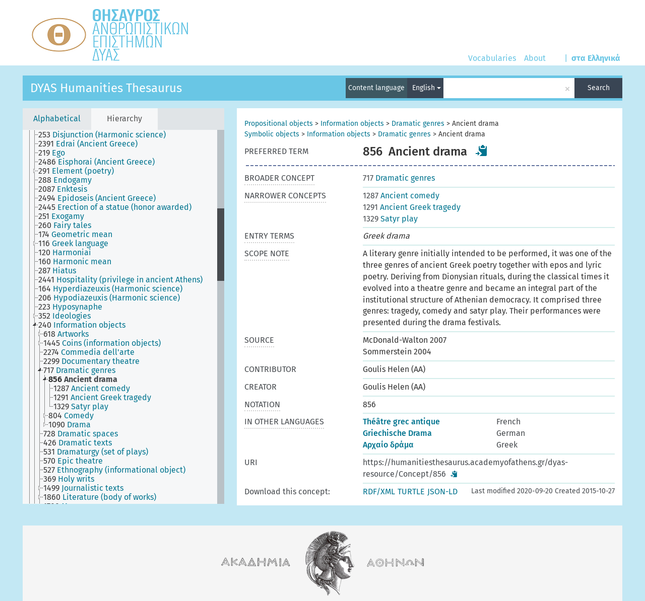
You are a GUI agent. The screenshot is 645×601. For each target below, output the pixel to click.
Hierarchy (124, 118)
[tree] (123, 317)
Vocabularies (492, 58)
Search (599, 88)
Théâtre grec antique (401, 421)
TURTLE (411, 491)
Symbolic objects (271, 134)
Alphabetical (57, 118)
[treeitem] (106, 134)
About (535, 58)
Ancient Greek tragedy (412, 207)
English (426, 88)
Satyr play (390, 218)
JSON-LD (442, 491)
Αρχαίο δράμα (388, 444)
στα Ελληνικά (595, 58)
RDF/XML (379, 491)
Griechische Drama (397, 433)
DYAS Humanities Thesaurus (106, 88)
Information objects (352, 123)
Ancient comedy (401, 195)
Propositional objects (278, 123)
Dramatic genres (418, 123)
